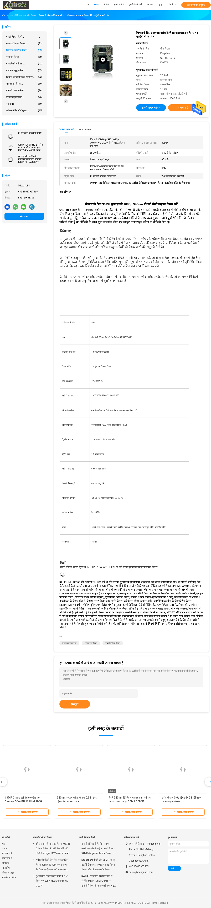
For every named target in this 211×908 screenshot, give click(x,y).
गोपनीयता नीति (9, 877)
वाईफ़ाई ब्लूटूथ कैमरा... (24, 70)
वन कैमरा (24, 104)
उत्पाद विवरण (85, 129)
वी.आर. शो (7, 853)
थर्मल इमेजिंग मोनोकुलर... (24, 110)
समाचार (5, 863)
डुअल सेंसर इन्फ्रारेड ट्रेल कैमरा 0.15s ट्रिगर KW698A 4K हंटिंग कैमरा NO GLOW (52, 881)
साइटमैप (6, 867)
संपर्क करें (24, 216)
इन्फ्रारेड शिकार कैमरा (42, 837)
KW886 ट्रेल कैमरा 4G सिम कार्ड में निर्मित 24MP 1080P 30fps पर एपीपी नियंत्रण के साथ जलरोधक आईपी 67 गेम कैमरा (98, 881)
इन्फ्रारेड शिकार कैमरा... (24, 43)
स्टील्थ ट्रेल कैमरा (91, 643)
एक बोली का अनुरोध (196, 5)
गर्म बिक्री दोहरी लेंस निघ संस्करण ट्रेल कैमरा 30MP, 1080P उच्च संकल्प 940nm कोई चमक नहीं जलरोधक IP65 (52, 865)
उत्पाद (4, 848)
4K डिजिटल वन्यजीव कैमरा (30, 133)
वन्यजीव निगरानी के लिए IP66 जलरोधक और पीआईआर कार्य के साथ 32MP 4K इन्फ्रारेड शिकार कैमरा (98, 848)
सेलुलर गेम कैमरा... (24, 83)
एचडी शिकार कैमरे (87, 837)
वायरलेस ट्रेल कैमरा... (24, 63)
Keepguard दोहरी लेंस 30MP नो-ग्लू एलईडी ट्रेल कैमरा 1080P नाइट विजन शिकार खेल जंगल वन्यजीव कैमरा (98, 865)
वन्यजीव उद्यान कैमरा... (24, 90)
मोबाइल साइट (8, 872)
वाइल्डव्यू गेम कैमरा (69, 643)
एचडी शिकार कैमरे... (24, 36)
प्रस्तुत (74, 704)
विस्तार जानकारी (66, 129)
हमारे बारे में (7, 858)
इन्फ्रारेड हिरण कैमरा (112, 643)
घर (3, 843)
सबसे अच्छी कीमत (151, 107)
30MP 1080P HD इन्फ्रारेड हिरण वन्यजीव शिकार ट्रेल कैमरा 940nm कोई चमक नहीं (30, 147)
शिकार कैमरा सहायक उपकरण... (24, 77)
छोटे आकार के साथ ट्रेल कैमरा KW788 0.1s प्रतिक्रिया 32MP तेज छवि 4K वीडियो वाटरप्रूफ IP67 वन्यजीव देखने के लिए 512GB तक (53, 849)
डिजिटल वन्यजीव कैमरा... (24, 50)
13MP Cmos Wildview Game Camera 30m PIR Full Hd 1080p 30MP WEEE (24, 801)
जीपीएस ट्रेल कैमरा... (24, 97)
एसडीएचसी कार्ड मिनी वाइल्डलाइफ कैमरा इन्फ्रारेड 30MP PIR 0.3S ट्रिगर (30, 159)
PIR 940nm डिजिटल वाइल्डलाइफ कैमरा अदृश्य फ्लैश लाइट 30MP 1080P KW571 (130, 801)
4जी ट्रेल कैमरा (24, 57)
